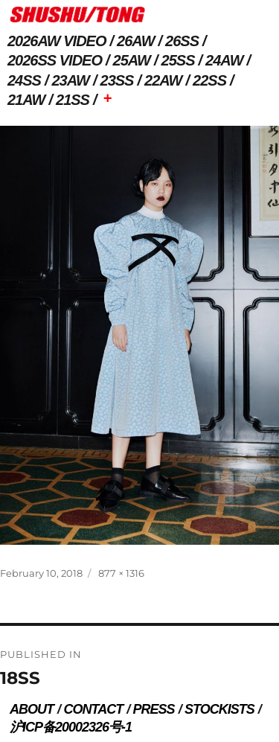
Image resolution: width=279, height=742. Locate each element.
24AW (224, 60)
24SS (24, 80)
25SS (178, 60)
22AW (163, 80)
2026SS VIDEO (54, 60)
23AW (70, 80)
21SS (72, 100)
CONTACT (93, 709)
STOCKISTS (219, 709)
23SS (117, 80)
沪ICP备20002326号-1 (71, 727)
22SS (209, 80)
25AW (131, 60)
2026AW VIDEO (56, 41)
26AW (135, 41)
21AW (26, 100)
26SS (182, 41)
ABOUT (32, 709)
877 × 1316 (121, 573)
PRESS (154, 709)
